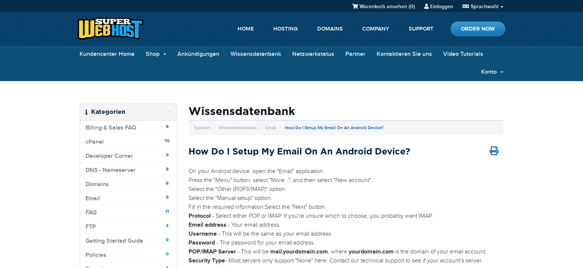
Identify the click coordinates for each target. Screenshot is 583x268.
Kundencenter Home (107, 54)
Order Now (478, 28)
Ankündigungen (198, 54)
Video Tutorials (463, 54)
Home (246, 29)
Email (270, 128)
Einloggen (438, 6)
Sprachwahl (483, 6)
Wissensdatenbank (256, 54)
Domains (330, 29)
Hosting (285, 29)
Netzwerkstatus (313, 54)
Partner (355, 54)
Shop (156, 54)
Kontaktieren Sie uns (404, 54)
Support (421, 29)
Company (375, 29)
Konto (492, 72)
